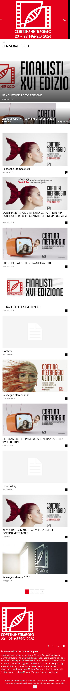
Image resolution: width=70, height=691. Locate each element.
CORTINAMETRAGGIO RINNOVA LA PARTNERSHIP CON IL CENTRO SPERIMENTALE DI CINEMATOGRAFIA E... (35, 216)
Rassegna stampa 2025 (16, 395)
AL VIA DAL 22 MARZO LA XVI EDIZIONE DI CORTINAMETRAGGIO (28, 532)
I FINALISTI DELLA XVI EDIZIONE (22, 307)
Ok (35, 687)
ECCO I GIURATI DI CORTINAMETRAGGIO (27, 263)
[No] (67, 684)
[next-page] (42, 591)
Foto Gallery (9, 486)
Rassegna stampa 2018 (16, 577)
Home (5, 42)
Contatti (7, 351)
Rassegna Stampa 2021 (16, 168)
